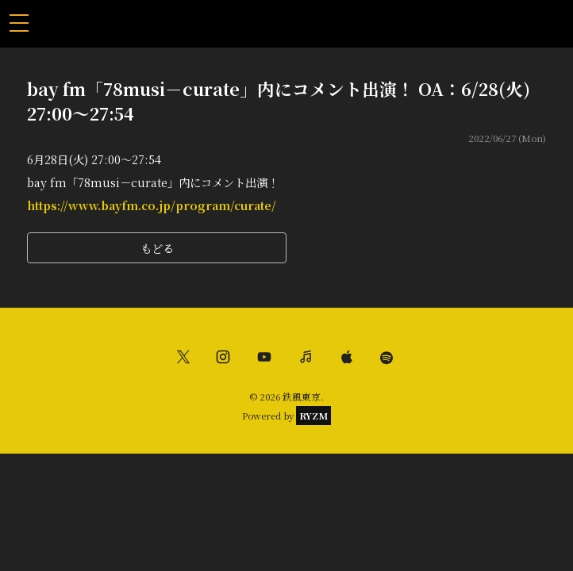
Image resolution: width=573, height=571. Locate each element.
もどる (157, 248)
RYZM (313, 415)
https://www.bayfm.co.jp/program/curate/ (151, 205)
